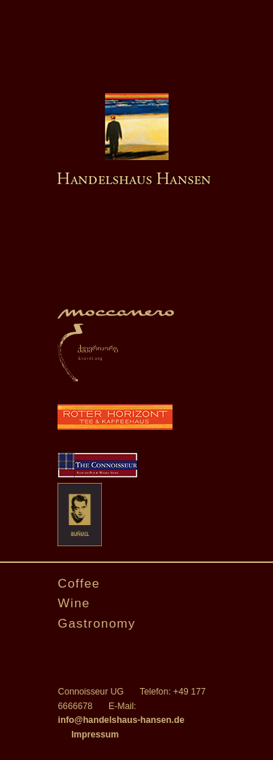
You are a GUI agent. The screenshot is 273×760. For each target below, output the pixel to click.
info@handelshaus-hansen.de (121, 720)
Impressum (95, 734)
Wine (74, 603)
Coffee (79, 583)
